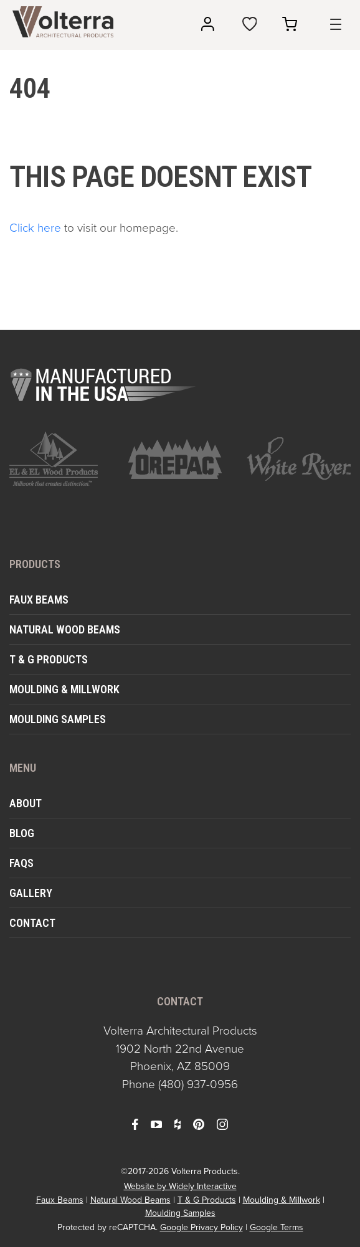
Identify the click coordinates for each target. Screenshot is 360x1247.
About (25, 803)
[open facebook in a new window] (135, 1123)
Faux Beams (39, 599)
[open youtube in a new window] (156, 1123)
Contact (32, 922)
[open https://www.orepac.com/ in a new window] (180, 459)
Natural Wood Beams (64, 629)
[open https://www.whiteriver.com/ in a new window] (299, 459)
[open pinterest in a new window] (198, 1123)
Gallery (30, 892)
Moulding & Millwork (64, 689)
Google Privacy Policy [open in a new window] (201, 1227)
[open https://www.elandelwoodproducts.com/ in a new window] (61, 459)
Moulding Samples (57, 719)
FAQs (21, 863)
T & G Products (48, 659)
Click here (35, 228)
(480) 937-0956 (198, 1084)
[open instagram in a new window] (222, 1123)
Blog (21, 833)
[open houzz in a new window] (177, 1123)
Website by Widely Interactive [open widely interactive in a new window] (180, 1186)
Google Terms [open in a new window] (276, 1227)
